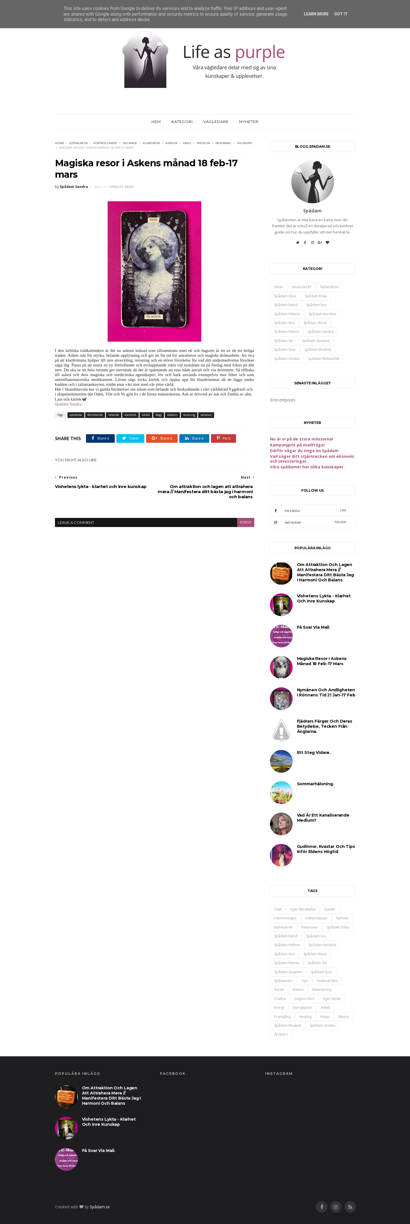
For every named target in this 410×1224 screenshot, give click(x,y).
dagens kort (304, 998)
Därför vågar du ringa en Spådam (304, 450)
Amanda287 (301, 286)
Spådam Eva (316, 304)
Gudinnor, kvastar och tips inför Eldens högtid (326, 849)
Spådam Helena (287, 313)
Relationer (310, 927)
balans (298, 989)
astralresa (78, 143)
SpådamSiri (283, 980)
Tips (304, 980)
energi (279, 1007)
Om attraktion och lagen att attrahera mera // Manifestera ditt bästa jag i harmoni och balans (325, 572)
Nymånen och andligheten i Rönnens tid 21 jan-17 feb (326, 692)
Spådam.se (100, 1206)
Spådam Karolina (322, 313)
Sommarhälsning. (315, 783)
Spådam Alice (285, 296)
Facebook (308, 510)
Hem (156, 121)
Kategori (182, 121)
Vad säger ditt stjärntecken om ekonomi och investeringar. (312, 459)
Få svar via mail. (313, 627)
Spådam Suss (285, 349)
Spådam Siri (283, 340)
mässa (344, 1016)
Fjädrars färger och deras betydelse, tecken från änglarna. (324, 726)
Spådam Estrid (286, 304)
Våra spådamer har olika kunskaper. (307, 466)
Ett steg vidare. (314, 752)
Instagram (308, 522)
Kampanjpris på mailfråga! (297, 445)
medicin (203, 143)
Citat (278, 909)
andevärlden (327, 980)
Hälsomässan (316, 918)
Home (59, 143)
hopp (325, 1016)
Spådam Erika (316, 296)
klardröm (151, 143)
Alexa (278, 286)
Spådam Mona (315, 322)
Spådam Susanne (316, 340)
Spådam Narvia (286, 331)
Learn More (316, 14)
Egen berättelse (302, 909)
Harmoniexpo (285, 918)
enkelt (325, 1007)
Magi (187, 143)
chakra (280, 998)
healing (305, 1016)
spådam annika (286, 358)
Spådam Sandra (68, 404)
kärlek (171, 143)
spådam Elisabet (317, 349)
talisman (244, 143)
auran (279, 989)
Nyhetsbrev (329, 286)
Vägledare (216, 121)
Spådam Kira (284, 322)
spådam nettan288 (323, 358)
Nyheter (249, 121)
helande (130, 143)
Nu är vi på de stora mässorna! (301, 439)
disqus (245, 522)
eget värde (332, 998)
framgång (282, 1016)
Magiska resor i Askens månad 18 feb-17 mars (322, 661)
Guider (329, 909)
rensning (223, 143)
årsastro (281, 1034)
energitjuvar (302, 1007)
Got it (341, 14)
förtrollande (105, 143)
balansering (321, 989)
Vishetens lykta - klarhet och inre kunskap (324, 598)
